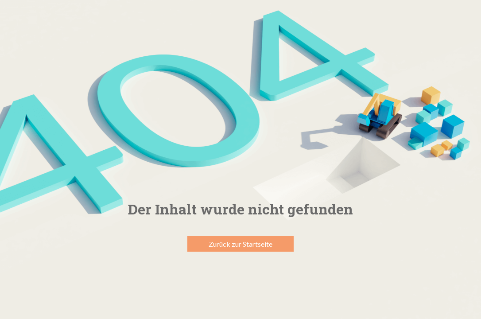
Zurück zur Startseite (240, 244)
